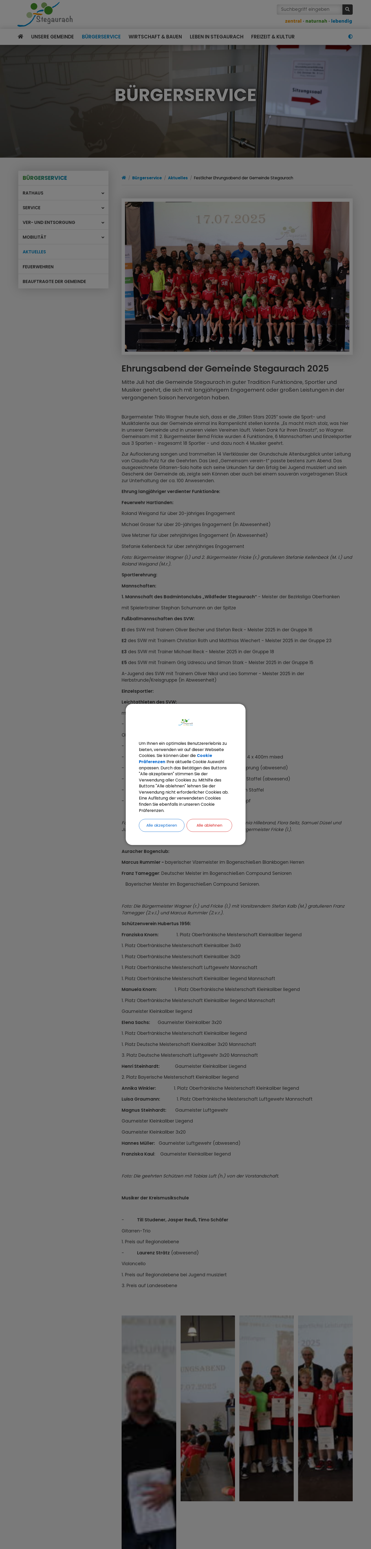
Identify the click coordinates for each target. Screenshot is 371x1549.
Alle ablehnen (209, 826)
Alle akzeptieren (161, 826)
